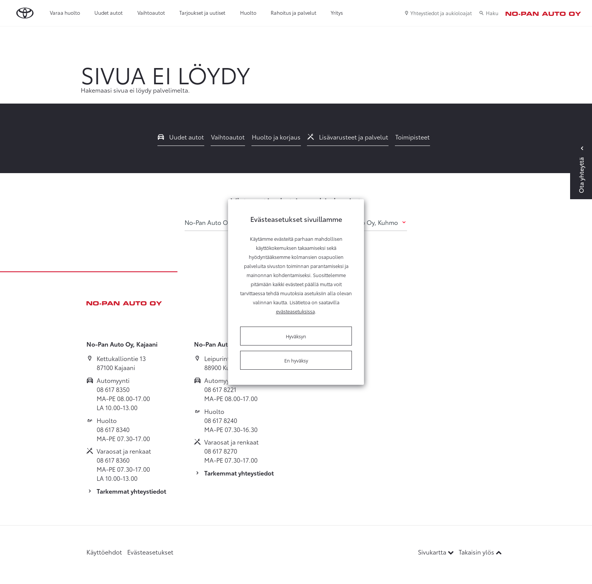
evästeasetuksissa (295, 311)
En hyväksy (296, 360)
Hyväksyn (296, 336)
